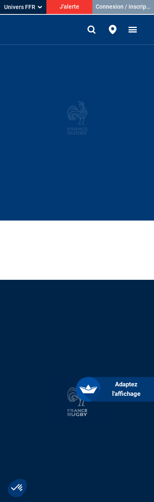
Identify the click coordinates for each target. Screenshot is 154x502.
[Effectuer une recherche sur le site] (92, 29)
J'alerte (69, 6)
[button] (132, 29)
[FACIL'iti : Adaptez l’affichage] (121, 389)
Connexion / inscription (125, 6)
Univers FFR (23, 7)
